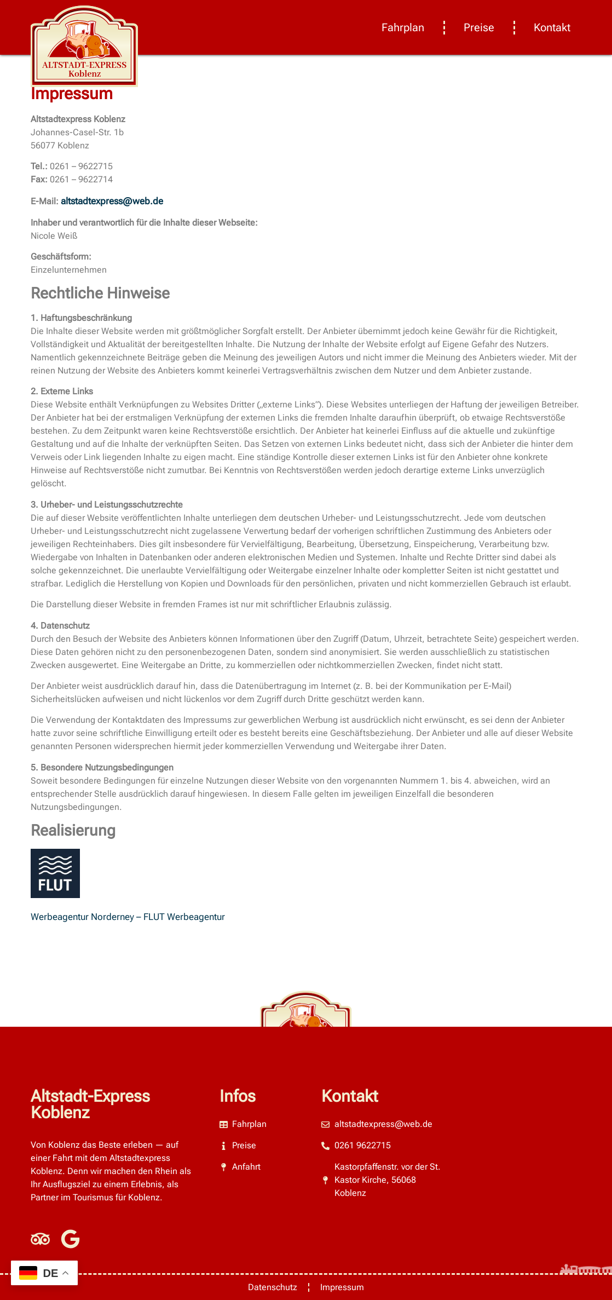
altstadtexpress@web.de (112, 200)
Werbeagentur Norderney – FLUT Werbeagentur (128, 916)
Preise (479, 27)
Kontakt (552, 27)
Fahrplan (403, 27)
